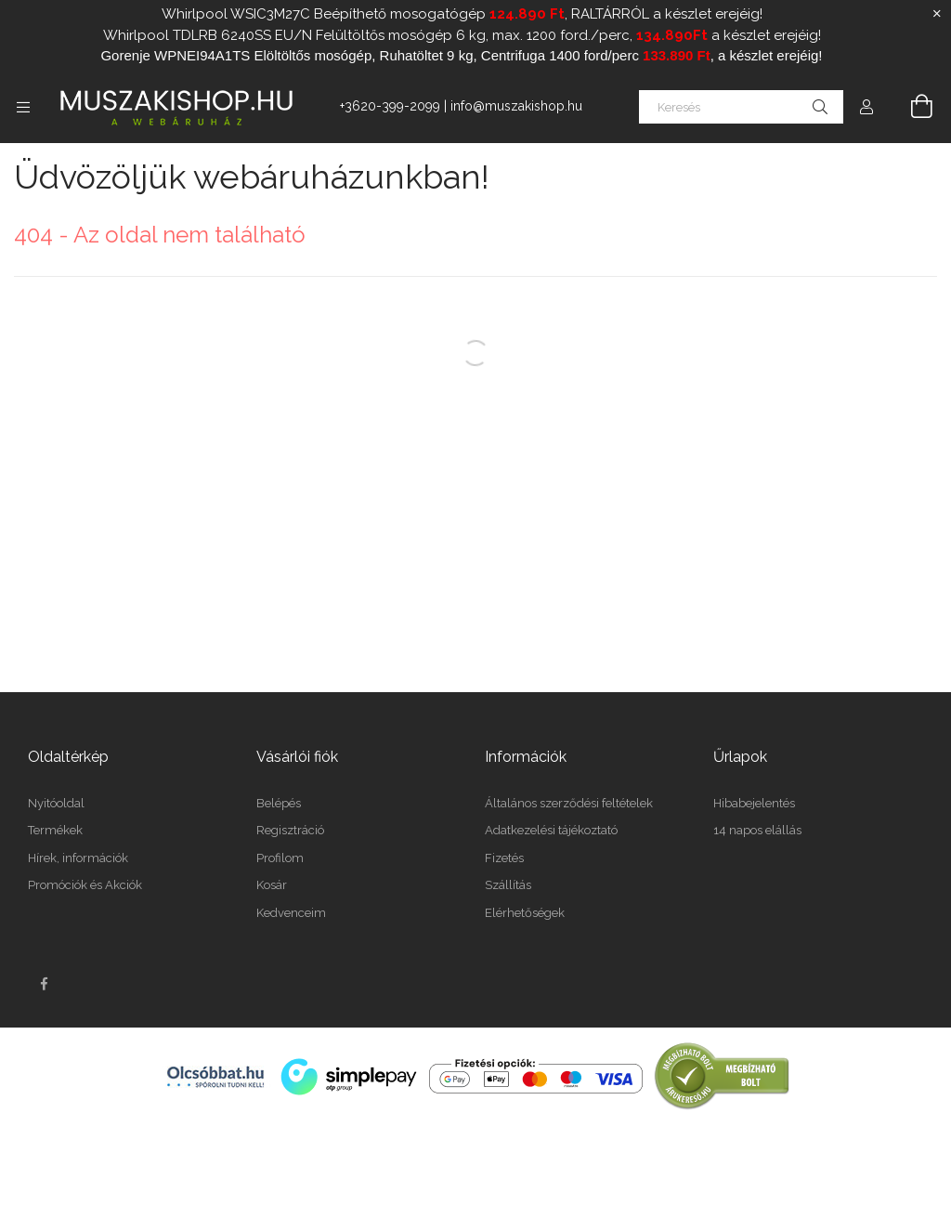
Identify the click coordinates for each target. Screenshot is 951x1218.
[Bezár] (937, 14)
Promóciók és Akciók (85, 885)
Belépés (278, 803)
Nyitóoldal (56, 803)
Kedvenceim (291, 913)
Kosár (271, 885)
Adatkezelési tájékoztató (551, 830)
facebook (43, 984)
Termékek (55, 830)
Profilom (280, 858)
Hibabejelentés (754, 803)
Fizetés (504, 858)
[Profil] (866, 107)
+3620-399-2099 (390, 105)
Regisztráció (290, 830)
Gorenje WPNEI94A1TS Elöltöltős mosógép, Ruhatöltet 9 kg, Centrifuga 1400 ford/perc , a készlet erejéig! (461, 55)
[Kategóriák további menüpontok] (23, 107)
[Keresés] (741, 107)
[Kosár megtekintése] (911, 107)
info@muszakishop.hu (516, 105)
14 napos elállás (757, 830)
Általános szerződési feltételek (569, 803)
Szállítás (508, 885)
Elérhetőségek (525, 913)
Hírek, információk (78, 858)
